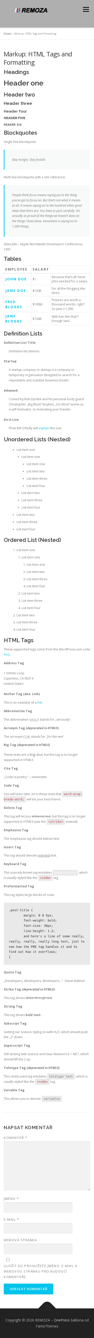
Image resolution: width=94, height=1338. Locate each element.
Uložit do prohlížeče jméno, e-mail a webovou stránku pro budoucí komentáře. (40, 1271)
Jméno (11, 1198)
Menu (85, 9)
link (39, 702)
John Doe (16, 279)
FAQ (7, 654)
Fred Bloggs (13, 304)
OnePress (62, 1320)
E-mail (11, 1219)
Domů (7, 33)
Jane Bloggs (13, 318)
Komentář (15, 1137)
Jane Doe (15, 290)
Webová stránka (20, 1240)
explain (44, 428)
